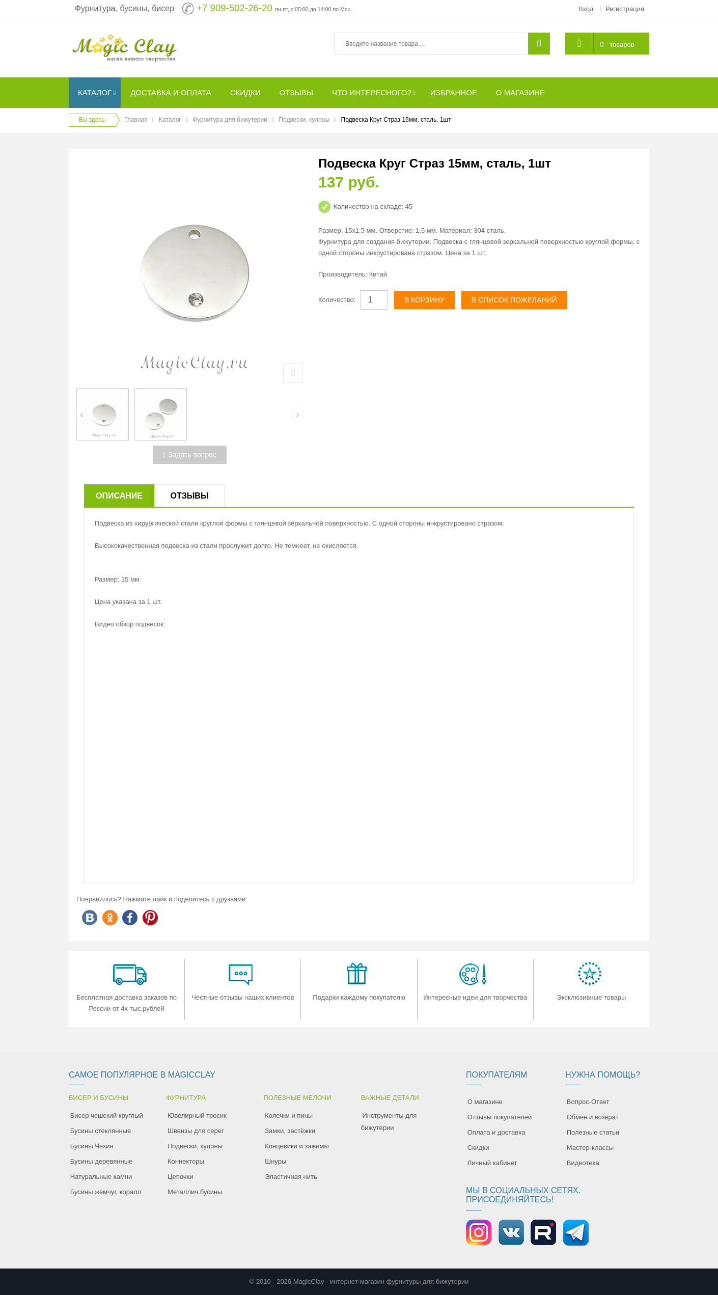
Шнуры (275, 1161)
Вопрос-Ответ (588, 1102)
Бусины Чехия (92, 1146)
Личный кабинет (492, 1163)
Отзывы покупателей (499, 1117)
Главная (136, 119)
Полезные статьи (593, 1132)
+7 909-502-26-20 (234, 8)
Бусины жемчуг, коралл (106, 1192)
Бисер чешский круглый (106, 1115)
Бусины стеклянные (100, 1131)
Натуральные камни (101, 1176)
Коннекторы (186, 1161)
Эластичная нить (291, 1176)
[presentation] (81, 414)
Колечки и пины (289, 1115)
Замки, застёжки (290, 1131)
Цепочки (181, 1176)
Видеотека (583, 1163)
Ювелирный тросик (197, 1115)
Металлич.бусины (195, 1192)
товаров (622, 44)
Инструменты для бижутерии (389, 1122)
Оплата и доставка (496, 1132)
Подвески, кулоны (304, 119)
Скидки (478, 1147)
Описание (119, 495)
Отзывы (189, 495)
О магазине (485, 1102)
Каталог (170, 119)
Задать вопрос (189, 455)
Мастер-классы (590, 1147)
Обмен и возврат (593, 1117)
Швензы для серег (196, 1131)
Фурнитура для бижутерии (229, 119)
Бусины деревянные (101, 1161)
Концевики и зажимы (297, 1146)
